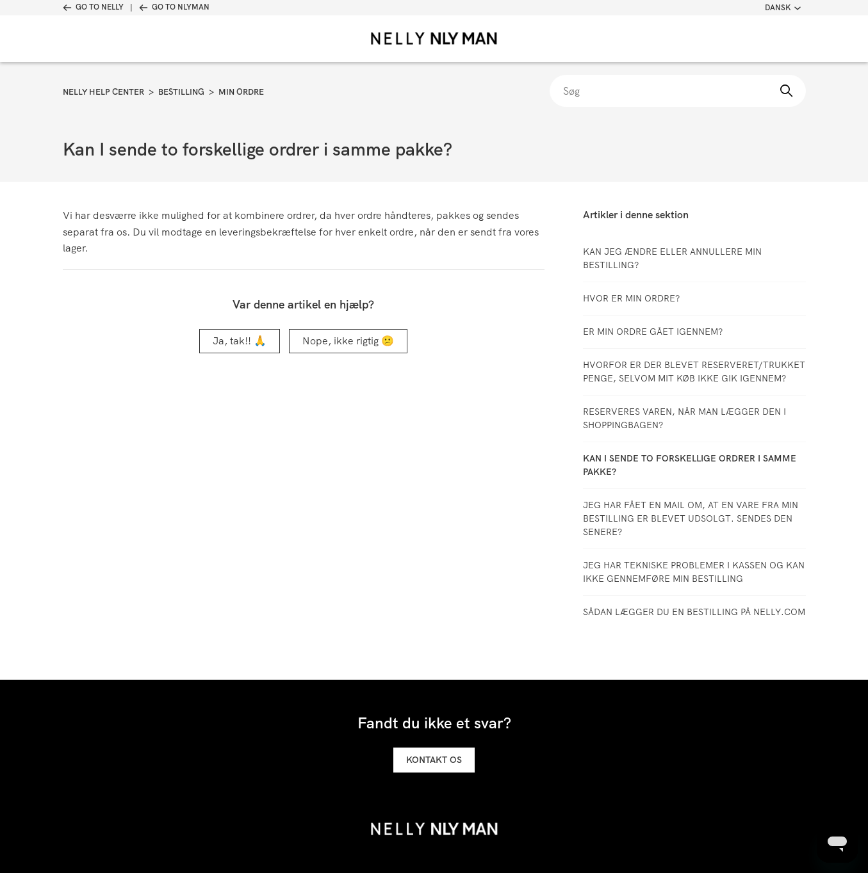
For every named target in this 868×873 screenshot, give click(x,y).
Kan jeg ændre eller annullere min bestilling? (672, 258)
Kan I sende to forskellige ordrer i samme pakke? (689, 465)
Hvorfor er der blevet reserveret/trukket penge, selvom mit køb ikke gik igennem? (694, 371)
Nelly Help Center (103, 91)
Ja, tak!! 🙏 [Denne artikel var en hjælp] (239, 341)
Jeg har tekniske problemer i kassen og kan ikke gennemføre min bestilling (694, 571)
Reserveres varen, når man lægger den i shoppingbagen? (684, 418)
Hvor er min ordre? (631, 298)
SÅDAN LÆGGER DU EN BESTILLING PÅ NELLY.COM (694, 612)
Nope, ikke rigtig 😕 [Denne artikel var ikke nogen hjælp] (348, 341)
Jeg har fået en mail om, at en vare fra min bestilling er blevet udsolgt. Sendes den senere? (690, 518)
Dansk (783, 8)
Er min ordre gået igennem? (653, 331)
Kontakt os (434, 759)
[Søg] (678, 91)
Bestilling (181, 91)
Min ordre (241, 91)
